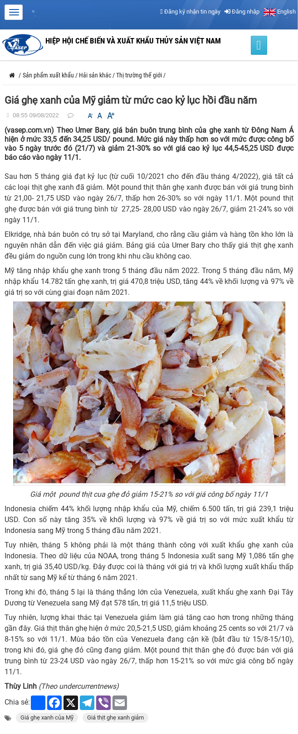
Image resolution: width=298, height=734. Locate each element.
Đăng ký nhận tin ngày (190, 11)
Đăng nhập (242, 11)
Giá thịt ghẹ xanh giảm (115, 717)
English (280, 11)
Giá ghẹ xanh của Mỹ (46, 717)
